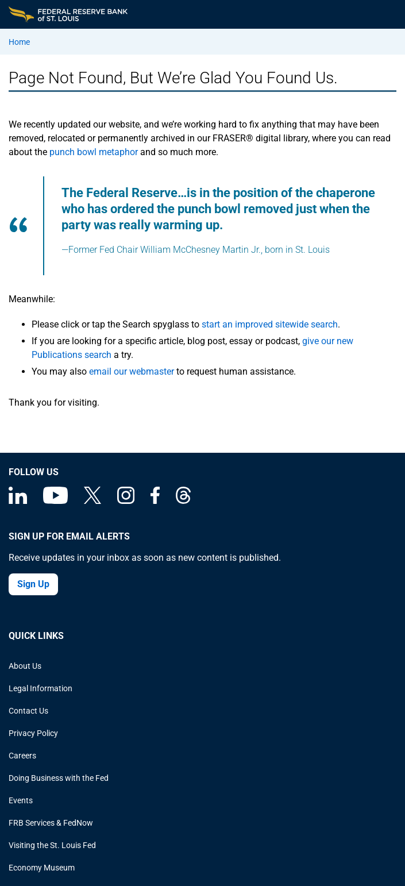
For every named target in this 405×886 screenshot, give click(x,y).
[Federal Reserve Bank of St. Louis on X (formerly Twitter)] (92, 501)
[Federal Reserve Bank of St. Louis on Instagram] (125, 501)
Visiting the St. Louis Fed (52, 845)
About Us (25, 666)
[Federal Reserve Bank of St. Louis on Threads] (183, 501)
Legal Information (40, 688)
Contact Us (28, 710)
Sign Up (33, 584)
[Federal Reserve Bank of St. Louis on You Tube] (55, 501)
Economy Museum (42, 867)
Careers (22, 755)
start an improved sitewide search (270, 324)
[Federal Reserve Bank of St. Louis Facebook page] (155, 501)
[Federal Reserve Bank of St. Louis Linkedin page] (18, 501)
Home (19, 42)
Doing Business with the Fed (59, 778)
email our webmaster (131, 371)
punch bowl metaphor (93, 152)
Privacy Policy (33, 733)
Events (21, 800)
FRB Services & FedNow (51, 822)
